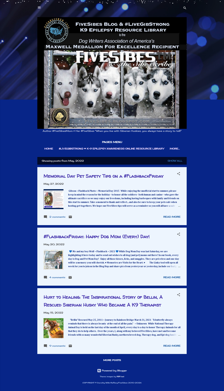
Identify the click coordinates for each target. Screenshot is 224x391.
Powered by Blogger (112, 370)
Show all (175, 160)
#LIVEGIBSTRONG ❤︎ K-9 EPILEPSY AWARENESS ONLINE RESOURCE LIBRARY (111, 148)
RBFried (120, 377)
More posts (112, 360)
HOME (48, 148)
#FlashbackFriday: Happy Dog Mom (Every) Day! (96, 236)
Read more (171, 216)
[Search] (185, 8)
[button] (178, 174)
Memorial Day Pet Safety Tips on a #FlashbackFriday (103, 176)
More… (175, 148)
